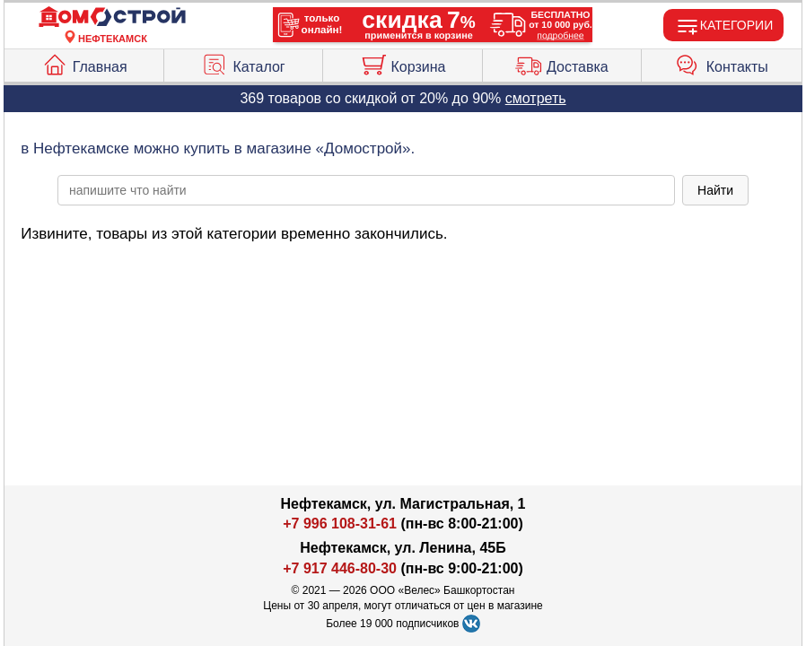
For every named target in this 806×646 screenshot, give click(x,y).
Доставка (562, 62)
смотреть (535, 98)
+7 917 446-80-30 (340, 568)
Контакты (721, 62)
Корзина (403, 62)
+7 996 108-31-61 (340, 523)
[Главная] (112, 17)
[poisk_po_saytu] (366, 190)
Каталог (243, 62)
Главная (84, 62)
